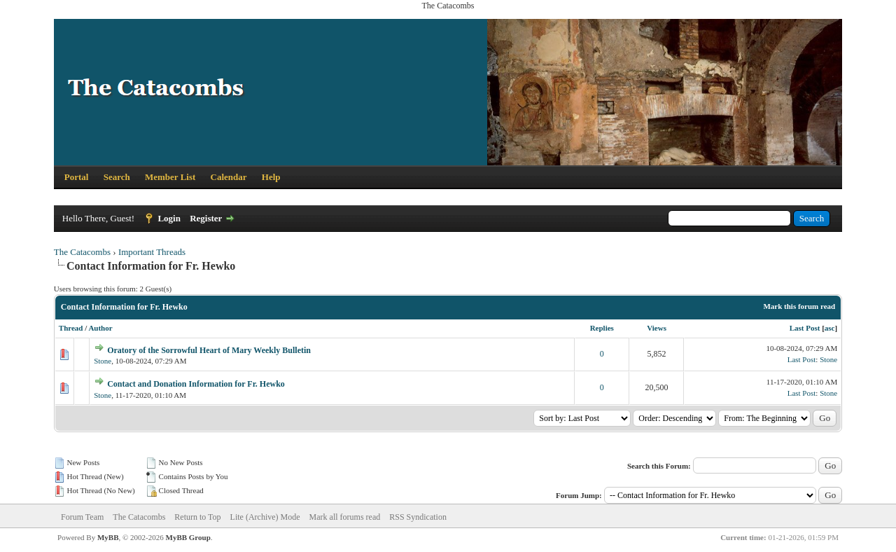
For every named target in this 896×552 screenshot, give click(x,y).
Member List (170, 177)
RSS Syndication (418, 517)
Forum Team (82, 517)
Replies (602, 328)
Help (271, 177)
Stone (102, 361)
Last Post (805, 328)
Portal (76, 177)
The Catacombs (82, 252)
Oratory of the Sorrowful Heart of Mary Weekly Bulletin (209, 350)
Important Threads (152, 252)
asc (830, 328)
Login (169, 218)
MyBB (108, 537)
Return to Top (197, 517)
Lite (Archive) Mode (265, 517)
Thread (71, 328)
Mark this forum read (799, 306)
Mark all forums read (345, 517)
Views (656, 328)
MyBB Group (188, 537)
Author (100, 328)
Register (206, 218)
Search (117, 177)
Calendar (229, 177)
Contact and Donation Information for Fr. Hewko (196, 384)
